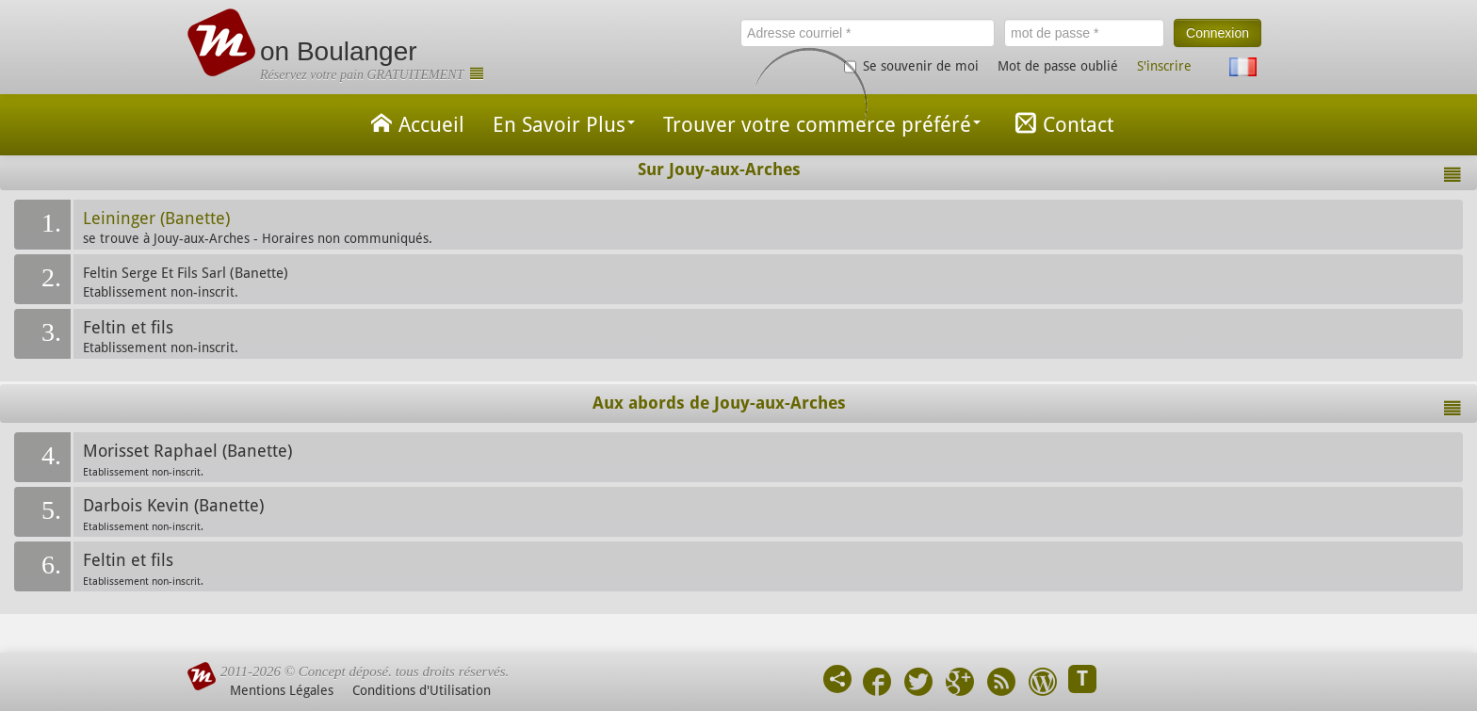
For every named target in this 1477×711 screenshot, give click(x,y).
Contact (1061, 122)
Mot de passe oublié (1058, 65)
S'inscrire (1164, 65)
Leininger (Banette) (156, 218)
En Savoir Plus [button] (564, 125)
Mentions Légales (281, 690)
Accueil (414, 122)
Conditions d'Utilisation (421, 690)
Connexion (1217, 32)
